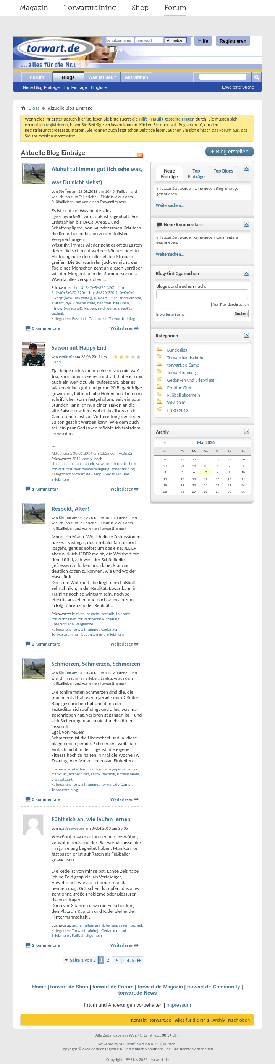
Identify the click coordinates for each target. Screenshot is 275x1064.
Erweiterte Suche (238, 87)
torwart (58, 469)
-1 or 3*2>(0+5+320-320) (93, 287)
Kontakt (139, 1020)
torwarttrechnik (91, 619)
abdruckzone (130, 297)
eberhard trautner (87, 769)
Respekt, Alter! (70, 508)
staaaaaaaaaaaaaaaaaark (73, 463)
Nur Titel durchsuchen (228, 304)
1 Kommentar (45, 489)
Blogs (68, 77)
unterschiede (63, 624)
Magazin (33, 7)
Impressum (179, 1005)
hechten (104, 302)
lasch (98, 458)
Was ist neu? (102, 77)
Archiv (218, 1020)
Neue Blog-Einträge (41, 87)
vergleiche (84, 624)
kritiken (78, 613)
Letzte (132, 960)
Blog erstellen (229, 151)
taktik (95, 774)
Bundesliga (177, 350)
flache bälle (85, 302)
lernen (111, 925)
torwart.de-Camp (87, 473)
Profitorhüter (179, 388)
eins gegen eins (117, 769)
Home (39, 987)
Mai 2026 (206, 442)
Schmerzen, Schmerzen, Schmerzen (96, 663)
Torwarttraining (90, 7)
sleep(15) (126, 308)
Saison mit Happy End (79, 347)
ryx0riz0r (125, 453)
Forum (175, 7)
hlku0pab (121, 302)
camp (87, 458)
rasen (123, 925)
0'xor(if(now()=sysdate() (72, 297)
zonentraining (123, 469)
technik (58, 313)
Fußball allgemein (87, 935)
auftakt (58, 302)
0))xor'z (100, 297)
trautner (73, 469)
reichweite (107, 308)
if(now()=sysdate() (67, 308)
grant (99, 925)
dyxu (70, 302)
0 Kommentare (46, 328)
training (112, 619)
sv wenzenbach (109, 463)
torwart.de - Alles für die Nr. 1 (179, 1020)
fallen (88, 925)
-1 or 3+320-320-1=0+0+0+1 (111, 292)
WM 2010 (176, 402)
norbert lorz (79, 774)
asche (76, 925)
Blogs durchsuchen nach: (202, 291)
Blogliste (99, 87)
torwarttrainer (64, 619)
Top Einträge (75, 87)
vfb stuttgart (62, 779)
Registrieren (233, 41)
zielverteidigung (95, 469)
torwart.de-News (137, 993)
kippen (90, 308)
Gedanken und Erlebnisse (102, 634)
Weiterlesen (121, 328)
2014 (76, 458)
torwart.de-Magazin (160, 987)
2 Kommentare (46, 644)
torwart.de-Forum (113, 987)
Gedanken (97, 318)
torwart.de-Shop (69, 987)
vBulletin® (127, 1043)
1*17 (113, 297)
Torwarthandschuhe (185, 357)
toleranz (123, 613)
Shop (140, 7)
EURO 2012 (177, 410)
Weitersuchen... (170, 205)
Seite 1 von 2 (83, 960)
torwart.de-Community (213, 987)
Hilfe (203, 41)
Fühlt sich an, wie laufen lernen (91, 819)
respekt (93, 613)
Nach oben (239, 1020)
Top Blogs (223, 171)
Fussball (79, 318)
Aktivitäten (136, 77)
